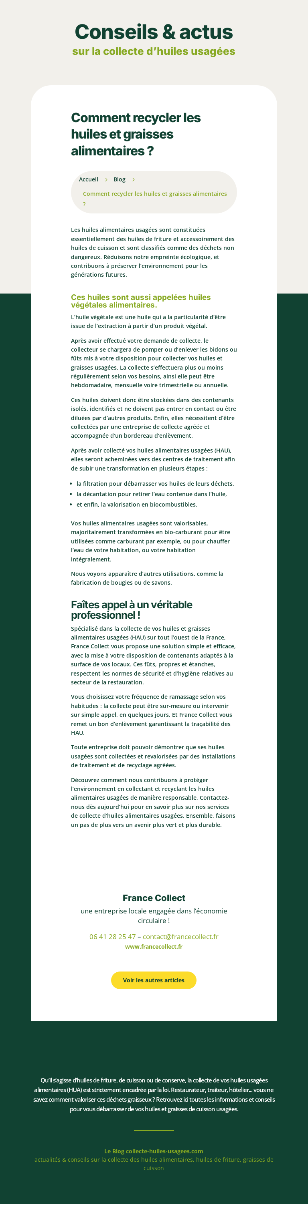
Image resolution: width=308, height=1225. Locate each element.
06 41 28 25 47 (112, 936)
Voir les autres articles (153, 980)
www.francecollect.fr (153, 946)
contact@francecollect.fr (181, 936)
